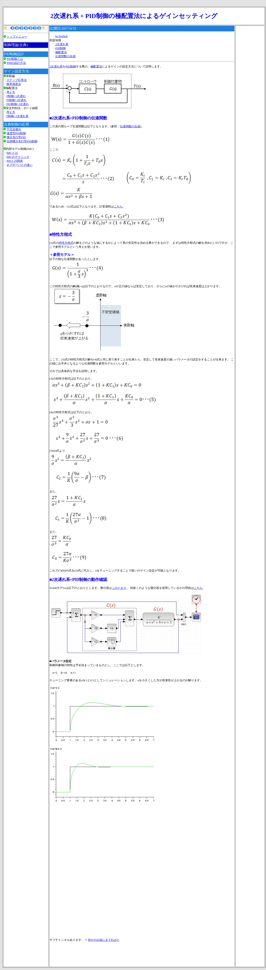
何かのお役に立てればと (104, 940)
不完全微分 (14, 129)
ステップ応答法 (16, 80)
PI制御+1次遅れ (16, 100)
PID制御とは (15, 59)
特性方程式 (66, 242)
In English (61, 36)
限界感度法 (13, 84)
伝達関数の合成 (65, 56)
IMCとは (12, 153)
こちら (118, 206)
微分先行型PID (16, 137)
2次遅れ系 (61, 44)
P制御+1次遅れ (16, 96)
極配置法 (61, 52)
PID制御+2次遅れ (17, 104)
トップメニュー (17, 36)
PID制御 (60, 48)
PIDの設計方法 (16, 63)
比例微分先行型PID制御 (22, 141)
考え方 (10, 92)
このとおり (119, 588)
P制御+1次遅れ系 (17, 116)
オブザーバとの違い (19, 165)
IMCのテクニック (17, 157)
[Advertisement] (26, 226)
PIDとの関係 (14, 161)
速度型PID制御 (16, 133)
